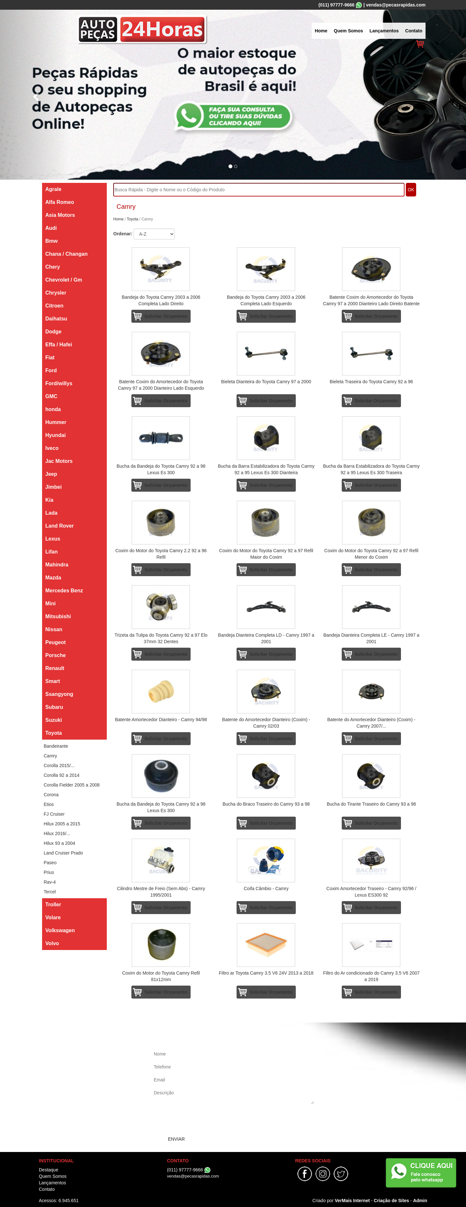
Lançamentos (384, 30)
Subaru (54, 707)
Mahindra (56, 564)
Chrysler (55, 293)
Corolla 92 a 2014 (62, 775)
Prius (49, 872)
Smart (52, 681)
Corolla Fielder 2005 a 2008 (72, 785)
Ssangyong (59, 694)
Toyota (53, 733)
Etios (49, 804)
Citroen (54, 305)
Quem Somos (348, 30)
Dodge (53, 331)
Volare (53, 917)
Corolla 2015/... (59, 765)
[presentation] (201, 1120)
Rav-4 (50, 882)
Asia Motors (60, 215)
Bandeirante (56, 746)
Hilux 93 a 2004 (59, 843)
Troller (53, 904)
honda (53, 409)
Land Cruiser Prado (63, 852)
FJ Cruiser (54, 814)
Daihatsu (56, 318)
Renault (54, 668)
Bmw (51, 241)
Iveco (52, 448)
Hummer (55, 422)
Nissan (53, 629)
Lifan (51, 551)
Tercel (50, 891)
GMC (51, 396)
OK (411, 189)
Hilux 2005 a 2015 (62, 823)
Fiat (49, 357)
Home (321, 30)
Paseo (50, 862)
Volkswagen (60, 930)
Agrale (53, 189)
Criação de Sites (391, 1200)
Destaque (48, 1169)
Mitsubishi (58, 616)
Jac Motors (58, 461)
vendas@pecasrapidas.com (396, 4)
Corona (51, 794)
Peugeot (55, 642)
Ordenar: (122, 233)
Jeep (51, 474)
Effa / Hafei (58, 344)
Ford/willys (58, 383)
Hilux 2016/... (57, 833)
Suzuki (53, 720)
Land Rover (59, 526)
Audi (51, 228)
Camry (50, 755)
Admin (420, 1200)
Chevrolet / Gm (63, 280)
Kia (49, 500)
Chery (52, 267)
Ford (51, 370)
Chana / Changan (66, 254)
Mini (50, 603)
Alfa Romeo (59, 202)
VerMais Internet (352, 1200)
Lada (51, 513)
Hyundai (55, 435)
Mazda (53, 577)
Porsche (55, 655)
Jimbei (53, 487)
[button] (35, 95)
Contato (413, 30)
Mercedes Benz (64, 590)
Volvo (52, 943)
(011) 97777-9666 (336, 4)
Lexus (52, 539)
